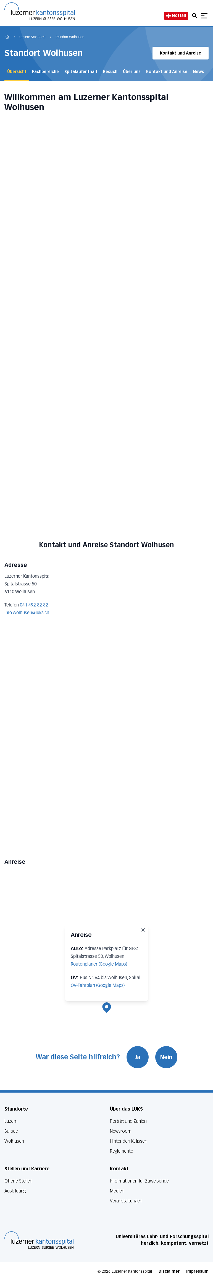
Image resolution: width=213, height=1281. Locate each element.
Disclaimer (169, 1271)
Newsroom (120, 1131)
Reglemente (121, 1151)
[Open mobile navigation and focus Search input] (195, 15)
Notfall (176, 15)
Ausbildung (15, 1191)
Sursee (11, 1131)
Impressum (197, 1271)
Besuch (110, 71)
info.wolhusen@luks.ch (26, 613)
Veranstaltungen (126, 1201)
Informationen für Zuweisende (139, 1181)
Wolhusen (14, 1141)
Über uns (132, 71)
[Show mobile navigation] (204, 15)
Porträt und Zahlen (128, 1121)
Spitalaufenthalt (81, 71)
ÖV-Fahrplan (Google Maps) (98, 986)
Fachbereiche (45, 71)
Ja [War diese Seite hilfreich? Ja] (137, 1057)
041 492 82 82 (34, 605)
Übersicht (17, 71)
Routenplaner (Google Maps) (99, 964)
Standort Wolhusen (70, 37)
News (198, 71)
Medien (117, 1191)
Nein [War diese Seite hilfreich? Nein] (166, 1057)
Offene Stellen (18, 1181)
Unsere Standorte (32, 37)
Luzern (10, 1121)
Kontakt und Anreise (180, 53)
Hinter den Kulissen (128, 1141)
